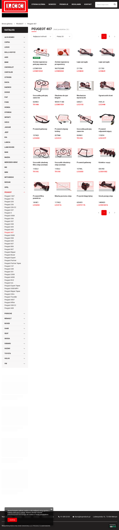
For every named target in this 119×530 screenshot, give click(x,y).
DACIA (7, 82)
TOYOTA (8, 353)
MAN (6, 152)
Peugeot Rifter (10, 302)
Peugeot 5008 (10, 235)
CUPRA (7, 42)
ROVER (7, 323)
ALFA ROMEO (9, 37)
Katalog (10, 29)
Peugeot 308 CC (10, 305)
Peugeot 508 (9, 238)
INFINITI (8, 117)
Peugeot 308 (9, 224)
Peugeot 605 (9, 241)
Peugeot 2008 (10, 274)
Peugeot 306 (9, 218)
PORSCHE (8, 313)
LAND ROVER (9, 147)
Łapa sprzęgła (82, 62)
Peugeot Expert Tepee (12, 286)
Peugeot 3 (8, 213)
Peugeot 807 (9, 249)
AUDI (6, 57)
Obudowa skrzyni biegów (61, 97)
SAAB (7, 328)
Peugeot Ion (9, 283)
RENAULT (8, 318)
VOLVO (7, 358)
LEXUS (7, 47)
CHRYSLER (9, 72)
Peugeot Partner (10, 260)
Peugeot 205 (9, 202)
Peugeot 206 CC (10, 207)
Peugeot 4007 (10, 300)
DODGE (7, 92)
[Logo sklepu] (15, 8)
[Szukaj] (114, 4)
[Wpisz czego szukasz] (106, 4)
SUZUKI (7, 348)
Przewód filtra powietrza (38, 197)
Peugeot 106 (9, 199)
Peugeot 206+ (10, 294)
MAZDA (7, 157)
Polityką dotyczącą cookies (16, 512)
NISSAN (7, 182)
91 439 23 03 (65, 516)
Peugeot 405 (9, 227)
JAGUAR (8, 127)
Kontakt (88, 4)
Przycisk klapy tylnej (84, 196)
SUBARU (8, 343)
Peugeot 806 (9, 246)
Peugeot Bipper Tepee (12, 291)
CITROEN (8, 77)
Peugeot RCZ (9, 280)
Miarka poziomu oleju (63, 196)
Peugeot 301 (9, 272)
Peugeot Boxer (10, 255)
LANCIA (7, 142)
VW (6, 363)
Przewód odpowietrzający (105, 130)
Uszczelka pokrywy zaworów (40, 97)
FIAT (6, 97)
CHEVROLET (9, 67)
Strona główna (38, 4)
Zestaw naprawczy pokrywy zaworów (40, 63)
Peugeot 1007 (10, 196)
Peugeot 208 (9, 269)
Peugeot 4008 (10, 277)
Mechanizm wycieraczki (81, 97)
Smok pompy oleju (106, 196)
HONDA (7, 107)
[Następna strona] (114, 36)
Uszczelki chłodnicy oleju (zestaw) (62, 164)
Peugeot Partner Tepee (13, 263)
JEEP (6, 132)
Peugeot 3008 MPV (11, 288)
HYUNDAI (8, 112)
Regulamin (76, 4)
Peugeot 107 (9, 266)
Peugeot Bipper (10, 252)
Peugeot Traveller (11, 297)
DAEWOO (8, 87)
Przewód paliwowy (40, 129)
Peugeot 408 (9, 308)
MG (6, 167)
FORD (7, 102)
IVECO (7, 122)
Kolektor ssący (104, 162)
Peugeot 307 (9, 221)
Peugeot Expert (10, 258)
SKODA (7, 338)
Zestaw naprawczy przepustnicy (62, 63)
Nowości (52, 4)
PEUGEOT (19, 24)
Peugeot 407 (9, 232)
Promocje (64, 4)
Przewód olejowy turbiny (61, 130)
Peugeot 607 (9, 244)
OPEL (7, 187)
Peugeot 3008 (10, 216)
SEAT (6, 333)
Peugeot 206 (9, 204)
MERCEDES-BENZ (11, 162)
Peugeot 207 (9, 210)
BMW (6, 62)
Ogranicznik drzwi (106, 95)
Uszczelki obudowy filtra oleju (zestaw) (40, 164)
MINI (6, 172)
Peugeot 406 (9, 230)
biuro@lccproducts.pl (82, 516)
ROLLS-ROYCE (10, 52)
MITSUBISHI (9, 177)
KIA (6, 137)
